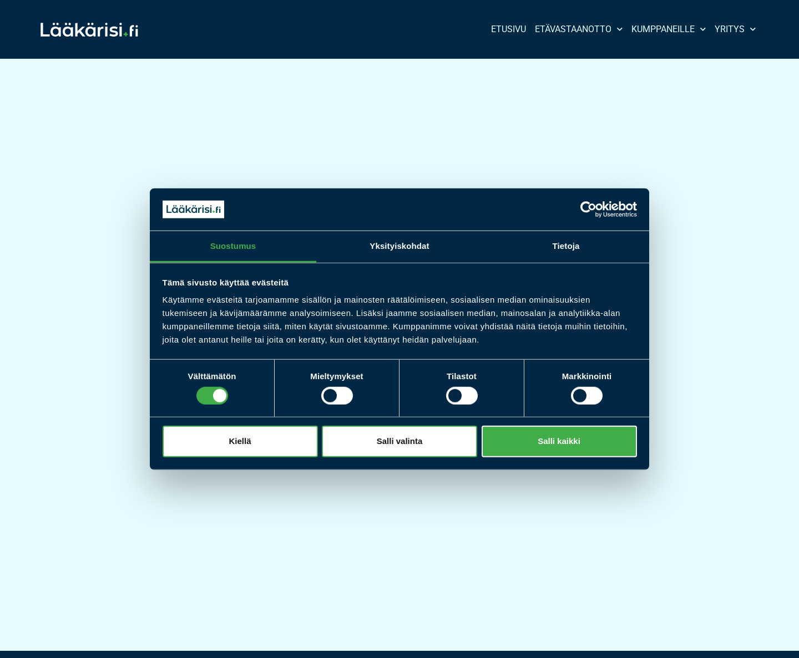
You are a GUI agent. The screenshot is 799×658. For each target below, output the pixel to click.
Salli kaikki (559, 441)
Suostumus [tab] (233, 246)
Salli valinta (400, 441)
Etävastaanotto (579, 29)
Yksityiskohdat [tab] (399, 246)
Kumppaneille (668, 29)
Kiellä (240, 441)
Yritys (735, 29)
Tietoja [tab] (566, 246)
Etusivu (508, 29)
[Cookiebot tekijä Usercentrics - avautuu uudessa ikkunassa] (588, 209)
